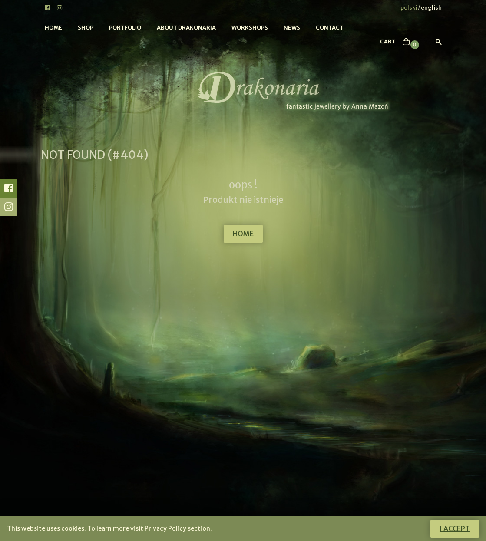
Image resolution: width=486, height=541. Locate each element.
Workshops (249, 27)
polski (408, 7)
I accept (455, 528)
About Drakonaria (186, 27)
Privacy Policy (165, 528)
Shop (85, 27)
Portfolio (125, 27)
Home (53, 27)
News (292, 27)
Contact (330, 27)
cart (388, 41)
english (431, 7)
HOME (243, 233)
